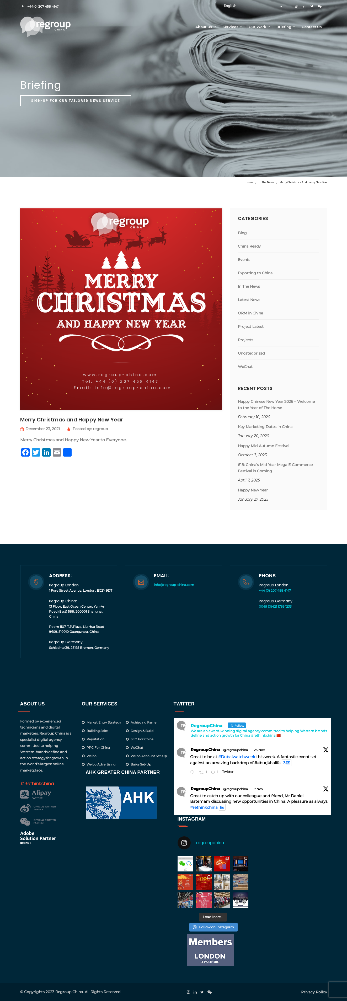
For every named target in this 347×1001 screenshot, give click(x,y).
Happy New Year (253, 490)
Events (244, 259)
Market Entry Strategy (104, 722)
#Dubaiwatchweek (236, 756)
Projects (245, 340)
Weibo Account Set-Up (149, 756)
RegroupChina (205, 749)
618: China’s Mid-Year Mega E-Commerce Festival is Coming (275, 467)
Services (230, 27)
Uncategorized (251, 353)
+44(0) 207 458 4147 (42, 6)
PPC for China (98, 748)
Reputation (95, 739)
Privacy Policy (314, 992)
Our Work (257, 27)
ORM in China (250, 313)
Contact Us (312, 27)
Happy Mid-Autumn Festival (263, 445)
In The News (266, 182)
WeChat (245, 366)
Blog (242, 233)
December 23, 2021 (40, 428)
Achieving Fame (143, 722)
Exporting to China (255, 273)
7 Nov (258, 789)
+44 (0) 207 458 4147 (275, 590)
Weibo (92, 756)
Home (249, 182)
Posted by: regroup (87, 428)
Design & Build (142, 731)
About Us (203, 27)
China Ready (249, 246)
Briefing (283, 27)
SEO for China (142, 739)
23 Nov (259, 750)
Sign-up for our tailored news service (75, 101)
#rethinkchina (204, 807)
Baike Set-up (141, 764)
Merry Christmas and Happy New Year (303, 182)
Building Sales (97, 731)
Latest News (249, 299)
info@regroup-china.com (174, 585)
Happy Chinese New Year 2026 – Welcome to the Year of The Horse (276, 404)
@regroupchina (235, 750)
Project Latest (251, 326)
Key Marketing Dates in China (265, 426)
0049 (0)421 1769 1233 (275, 606)
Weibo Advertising (101, 764)
